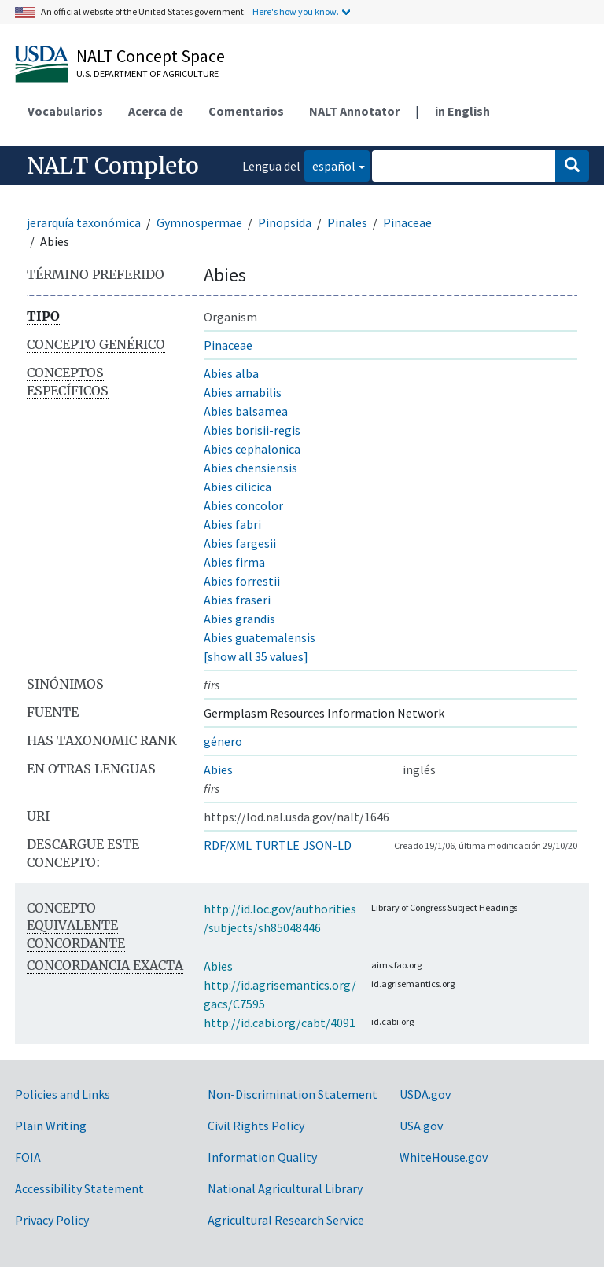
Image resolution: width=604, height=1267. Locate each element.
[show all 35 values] (256, 656)
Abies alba (231, 373)
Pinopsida (284, 222)
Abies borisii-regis (252, 430)
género (223, 741)
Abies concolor (243, 505)
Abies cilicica (237, 486)
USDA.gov (425, 1094)
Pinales (347, 222)
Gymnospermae (199, 222)
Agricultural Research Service (286, 1220)
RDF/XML (228, 845)
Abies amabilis (243, 392)
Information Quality (262, 1157)
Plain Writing (51, 1125)
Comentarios (246, 111)
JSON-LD (327, 845)
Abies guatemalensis (259, 637)
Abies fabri (232, 524)
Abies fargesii (240, 543)
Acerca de (155, 111)
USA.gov (421, 1125)
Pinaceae (407, 222)
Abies (218, 769)
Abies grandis (239, 618)
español (329, 165)
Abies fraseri (237, 600)
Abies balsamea (246, 411)
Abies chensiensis (250, 468)
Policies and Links (62, 1094)
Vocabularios (65, 111)
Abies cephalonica (252, 449)
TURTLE (277, 845)
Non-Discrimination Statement (293, 1094)
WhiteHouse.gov (444, 1157)
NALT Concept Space (150, 56)
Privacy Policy (52, 1220)
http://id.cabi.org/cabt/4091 (279, 1022)
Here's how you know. (295, 11)
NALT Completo (113, 166)
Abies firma (234, 562)
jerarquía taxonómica (84, 222)
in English (462, 111)
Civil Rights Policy (256, 1125)
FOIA (28, 1157)
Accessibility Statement (79, 1188)
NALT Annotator (354, 111)
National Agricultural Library (285, 1188)
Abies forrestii (242, 581)
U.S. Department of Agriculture (147, 73)
